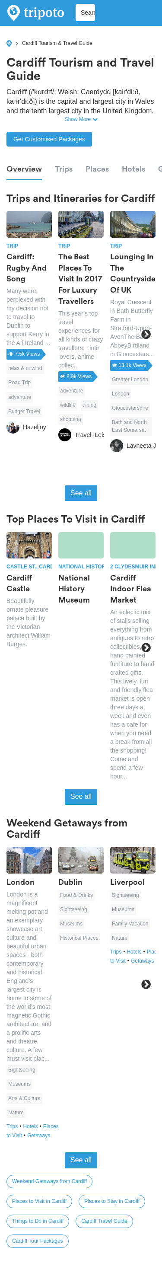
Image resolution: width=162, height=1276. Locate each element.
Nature (16, 1113)
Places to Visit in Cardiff (39, 1201)
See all (81, 493)
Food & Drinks (76, 895)
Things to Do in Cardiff (38, 1221)
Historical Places (79, 938)
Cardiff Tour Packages (37, 1241)
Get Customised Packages (49, 139)
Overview (24, 169)
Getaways (38, 1135)
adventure (19, 397)
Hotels (133, 169)
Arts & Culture (24, 1098)
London (120, 394)
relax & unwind (25, 368)
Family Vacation (130, 924)
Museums (19, 1084)
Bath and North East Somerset (129, 426)
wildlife (68, 405)
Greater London (130, 379)
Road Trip (19, 383)
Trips (64, 169)
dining (89, 405)
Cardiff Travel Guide (104, 1221)
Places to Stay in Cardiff (112, 1201)
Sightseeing (21, 1070)
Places (97, 169)
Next (145, 334)
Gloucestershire (130, 408)
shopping (70, 419)
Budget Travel (24, 411)
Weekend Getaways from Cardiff (49, 1181)
